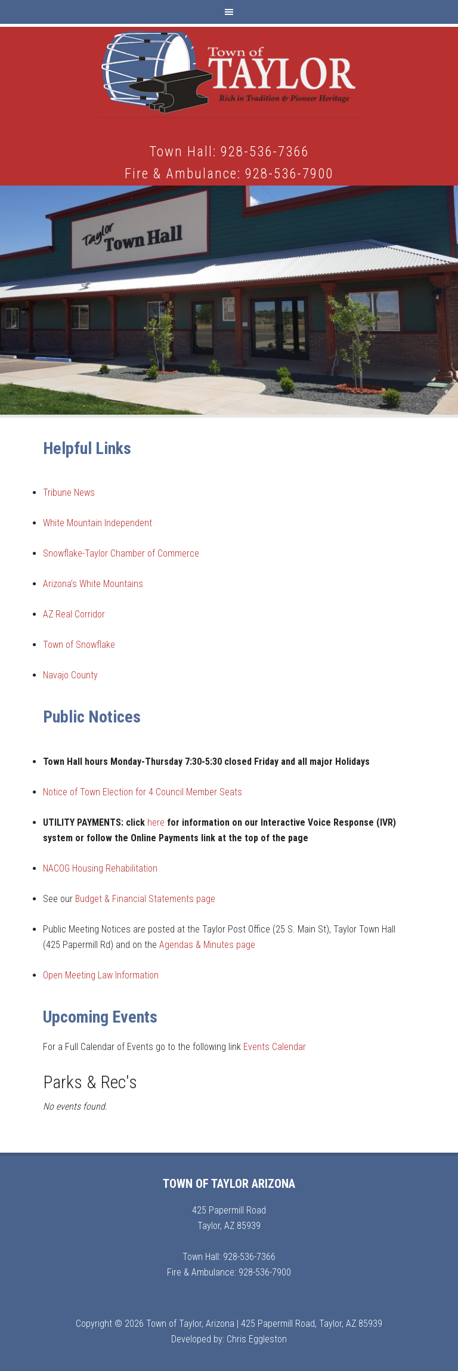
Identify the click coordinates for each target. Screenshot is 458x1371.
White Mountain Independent (97, 523)
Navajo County (70, 675)
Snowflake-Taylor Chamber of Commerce (121, 553)
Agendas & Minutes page (207, 944)
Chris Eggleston (257, 1339)
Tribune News (69, 492)
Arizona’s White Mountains (93, 583)
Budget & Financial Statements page (145, 898)
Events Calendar (274, 1046)
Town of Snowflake (79, 644)
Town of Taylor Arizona (229, 71)
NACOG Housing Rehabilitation (100, 868)
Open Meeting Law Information (102, 975)
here (156, 822)
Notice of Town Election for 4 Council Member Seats (142, 792)
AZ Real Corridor (74, 614)
